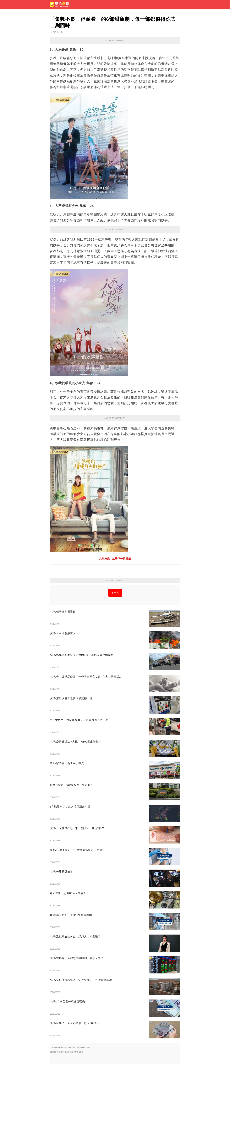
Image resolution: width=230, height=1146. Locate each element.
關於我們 (54, 1134)
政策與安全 (64, 1134)
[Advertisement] (115, 442)
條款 (71, 1134)
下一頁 (115, 674)
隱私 (76, 1134)
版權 (81, 1134)
